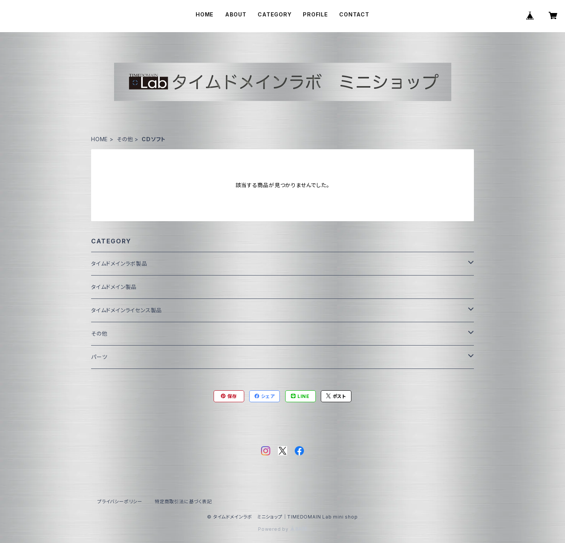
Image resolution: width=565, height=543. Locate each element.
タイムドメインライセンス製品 (126, 310)
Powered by (282, 529)
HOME (205, 14)
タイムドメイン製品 (114, 287)
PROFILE (315, 14)
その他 (125, 139)
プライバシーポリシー (119, 501)
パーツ (99, 357)
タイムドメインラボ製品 (119, 263)
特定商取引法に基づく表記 (183, 501)
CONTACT (354, 14)
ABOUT (236, 14)
